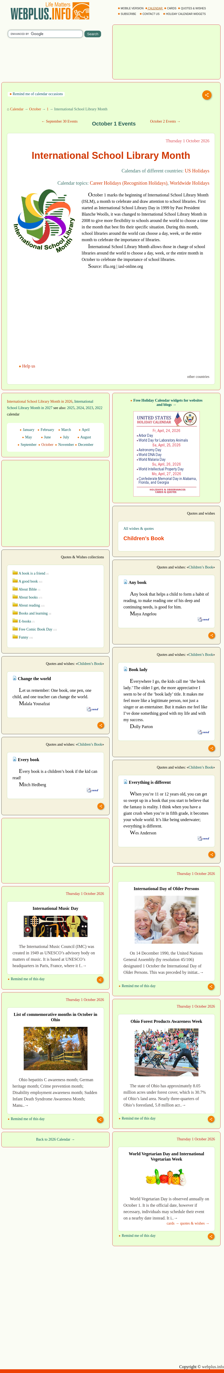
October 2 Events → (165, 121)
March (64, 430)
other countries (198, 377)
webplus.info (213, 1366)
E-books (24, 621)
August (84, 437)
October (35, 109)
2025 (70, 408)
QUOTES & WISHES (192, 8)
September (27, 445)
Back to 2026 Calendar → (55, 1139)
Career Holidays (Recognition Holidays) (128, 183)
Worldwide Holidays (189, 183)
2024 (80, 408)
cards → (173, 1223)
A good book (27, 581)
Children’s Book (201, 567)
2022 (98, 408)
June (46, 437)
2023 (89, 408)
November (64, 445)
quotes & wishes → (194, 1223)
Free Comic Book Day (35, 629)
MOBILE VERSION (131, 8)
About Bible (26, 589)
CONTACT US (150, 14)
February (46, 430)
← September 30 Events (59, 121)
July (64, 437)
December (84, 445)
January (27, 430)
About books (27, 597)
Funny (23, 637)
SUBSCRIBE (127, 14)
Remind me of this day (137, 986)
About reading (28, 605)
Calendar (17, 109)
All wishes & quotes (138, 529)
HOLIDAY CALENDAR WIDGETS (184, 14)
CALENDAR (154, 8)
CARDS (170, 8)
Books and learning (32, 613)
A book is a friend (31, 573)
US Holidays (197, 170)
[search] (45, 34)
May (27, 437)
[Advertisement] (166, 51)
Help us (27, 366)
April (84, 430)
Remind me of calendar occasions (36, 94)
